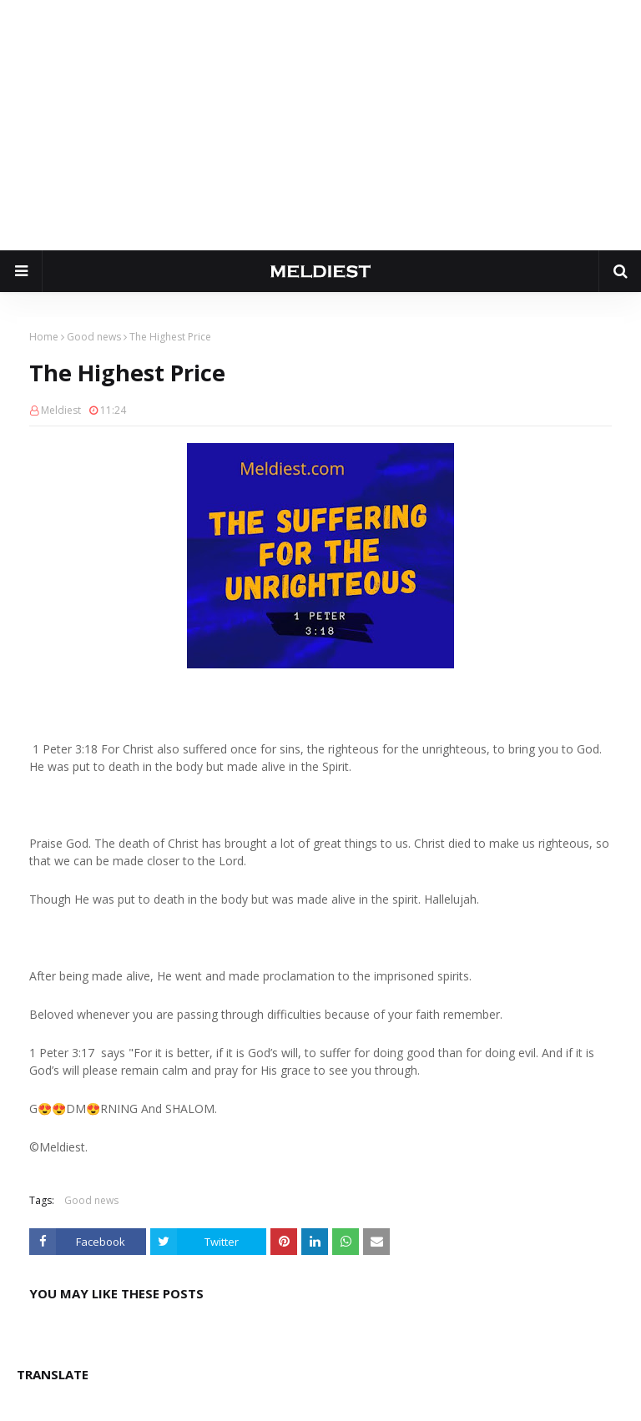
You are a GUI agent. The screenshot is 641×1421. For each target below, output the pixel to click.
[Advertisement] (320, 125)
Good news (94, 337)
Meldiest (61, 410)
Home (43, 337)
